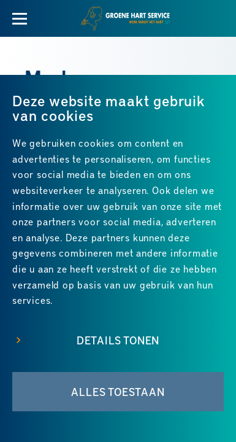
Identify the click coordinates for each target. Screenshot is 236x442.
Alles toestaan (117, 391)
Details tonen (118, 340)
